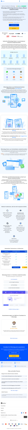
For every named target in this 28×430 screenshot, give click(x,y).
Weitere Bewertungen (14, 338)
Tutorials (2, 408)
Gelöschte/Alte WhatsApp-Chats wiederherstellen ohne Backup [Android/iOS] (12, 395)
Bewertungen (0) (16, 22)
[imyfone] (3, 1)
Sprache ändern (14, 420)
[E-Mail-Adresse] (12, 417)
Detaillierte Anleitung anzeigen (14, 309)
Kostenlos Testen (14, 25)
